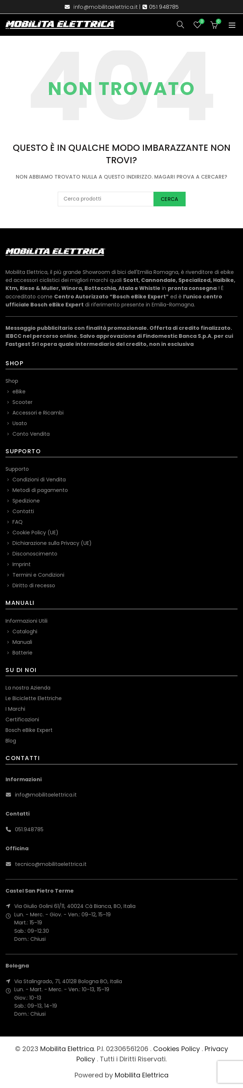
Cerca (169, 199)
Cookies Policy (176, 1048)
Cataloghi (24, 631)
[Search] (180, 24)
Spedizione (26, 500)
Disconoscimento (34, 553)
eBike (19, 391)
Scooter (22, 402)
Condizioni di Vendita (39, 479)
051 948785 (164, 7)
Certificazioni (22, 719)
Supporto (17, 469)
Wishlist (201, 21)
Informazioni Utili (26, 621)
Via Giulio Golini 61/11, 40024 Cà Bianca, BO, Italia (75, 906)
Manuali (22, 642)
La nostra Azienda (27, 687)
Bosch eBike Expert (29, 730)
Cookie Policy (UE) (35, 532)
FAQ (17, 522)
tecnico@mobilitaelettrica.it (51, 864)
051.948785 (29, 829)
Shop (11, 381)
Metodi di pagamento (40, 490)
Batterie (22, 652)
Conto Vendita (31, 434)
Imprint (21, 564)
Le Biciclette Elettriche (33, 698)
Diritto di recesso (33, 585)
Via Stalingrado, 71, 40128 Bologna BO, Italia (68, 981)
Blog (10, 740)
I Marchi (15, 709)
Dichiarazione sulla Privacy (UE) (52, 543)
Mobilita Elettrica (67, 1048)
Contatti (23, 511)
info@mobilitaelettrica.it (105, 7)
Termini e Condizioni (38, 575)
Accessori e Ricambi (38, 412)
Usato (19, 423)
